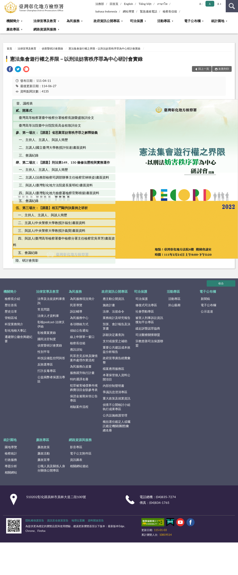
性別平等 (43, 351)
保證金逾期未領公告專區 (84, 398)
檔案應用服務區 (113, 368)
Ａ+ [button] (219, 4)
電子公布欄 (192, 21)
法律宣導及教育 (44, 21)
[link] (10, 69)
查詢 (232, 6)
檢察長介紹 (12, 298)
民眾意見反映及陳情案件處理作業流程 (84, 358)
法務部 (99, 4)
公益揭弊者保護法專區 (51, 379)
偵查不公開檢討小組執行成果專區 (116, 407)
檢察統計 (11, 453)
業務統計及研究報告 (116, 318)
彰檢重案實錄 (46, 332)
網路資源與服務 (44, 29)
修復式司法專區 (146, 305)
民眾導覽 (76, 305)
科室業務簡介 (14, 324)
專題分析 (11, 466)
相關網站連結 (79, 466)
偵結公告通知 (79, 330)
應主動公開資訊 (113, 298)
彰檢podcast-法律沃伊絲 (50, 324)
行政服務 (11, 459)
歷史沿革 (11, 311)
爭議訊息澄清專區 (115, 392)
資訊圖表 (76, 459)
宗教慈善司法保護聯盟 (149, 343)
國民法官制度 (46, 339)
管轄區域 (11, 318)
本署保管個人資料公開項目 (116, 377)
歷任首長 (11, 305)
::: (3, 3)
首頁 (9, 48)
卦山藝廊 (174, 305)
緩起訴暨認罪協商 (147, 328)
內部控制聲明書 (113, 385)
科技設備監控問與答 (51, 358)
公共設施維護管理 (115, 415)
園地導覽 (11, 447)
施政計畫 (109, 305)
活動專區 (163, 21)
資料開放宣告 (96, 520)
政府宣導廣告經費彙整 (116, 360)
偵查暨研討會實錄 (52, 48)
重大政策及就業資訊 (116, 398)
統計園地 (217, 21)
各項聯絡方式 (79, 324)
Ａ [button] (209, 4)
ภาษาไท (162, 4)
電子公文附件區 (80, 453)
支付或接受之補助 (115, 341)
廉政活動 (43, 453)
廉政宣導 (43, 459)
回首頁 (114, 4)
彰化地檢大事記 (15, 330)
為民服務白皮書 (80, 366)
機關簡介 (12, 21)
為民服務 (73, 21)
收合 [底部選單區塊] (221, 283)
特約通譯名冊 (79, 379)
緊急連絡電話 (148, 11)
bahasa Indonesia (106, 11)
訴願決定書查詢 (113, 334)
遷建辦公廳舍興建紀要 (18, 339)
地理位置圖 (78, 520)
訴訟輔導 (76, 311)
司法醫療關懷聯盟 (147, 334)
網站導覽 (128, 11)
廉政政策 (43, 447)
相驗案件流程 (79, 406)
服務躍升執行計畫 (82, 373)
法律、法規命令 (113, 311)
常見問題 (43, 309)
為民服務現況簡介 (82, 298)
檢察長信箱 (170, 11)
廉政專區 (12, 29)
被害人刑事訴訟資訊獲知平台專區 (149, 320)
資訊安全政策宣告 (57, 520)
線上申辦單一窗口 (82, 337)
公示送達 (207, 311)
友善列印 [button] (223, 68)
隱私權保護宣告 (34, 520)
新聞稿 (205, 298)
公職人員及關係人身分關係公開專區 (51, 468)
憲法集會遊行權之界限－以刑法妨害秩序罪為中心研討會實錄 (104, 48)
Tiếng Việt (145, 4)
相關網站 (11, 472)
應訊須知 (76, 349)
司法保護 (136, 21)
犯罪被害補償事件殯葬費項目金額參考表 (84, 388)
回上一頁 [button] (203, 68)
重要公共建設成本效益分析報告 (116, 349)
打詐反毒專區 (46, 370)
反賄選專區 (45, 364)
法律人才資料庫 (48, 315)
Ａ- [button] (201, 4)
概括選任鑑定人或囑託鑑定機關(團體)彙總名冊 (116, 426)
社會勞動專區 (144, 311)
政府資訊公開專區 (107, 21)
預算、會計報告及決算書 (116, 326)
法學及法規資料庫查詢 (51, 301)
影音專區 (76, 447)
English (128, 4)
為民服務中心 (79, 318)
